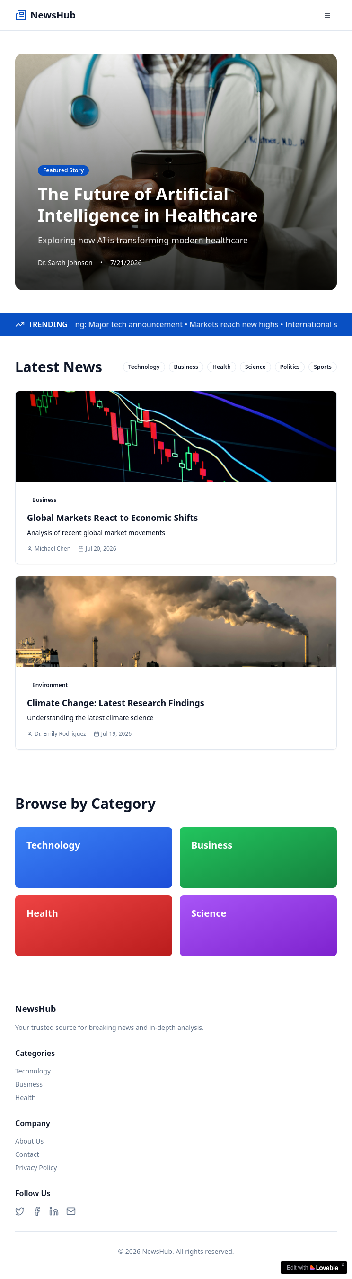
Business (29, 1084)
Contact (27, 1154)
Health (25, 1097)
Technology (33, 1070)
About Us (29, 1140)
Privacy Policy (36, 1167)
